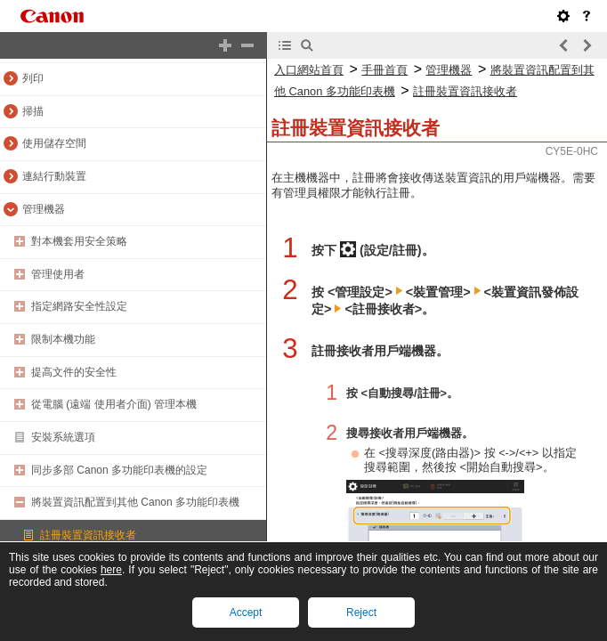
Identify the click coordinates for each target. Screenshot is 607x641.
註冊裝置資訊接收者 (88, 535)
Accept (246, 612)
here (111, 570)
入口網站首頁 (309, 70)
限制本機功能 (63, 339)
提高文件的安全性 (74, 372)
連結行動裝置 (54, 176)
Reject (361, 612)
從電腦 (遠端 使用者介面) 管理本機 (114, 404)
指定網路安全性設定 (79, 306)
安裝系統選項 (63, 437)
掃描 (33, 111)
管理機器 (43, 209)
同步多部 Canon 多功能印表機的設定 (119, 470)
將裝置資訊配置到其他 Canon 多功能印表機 (135, 502)
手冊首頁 (384, 70)
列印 (33, 78)
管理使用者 (58, 274)
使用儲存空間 (54, 143)
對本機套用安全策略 (79, 241)
